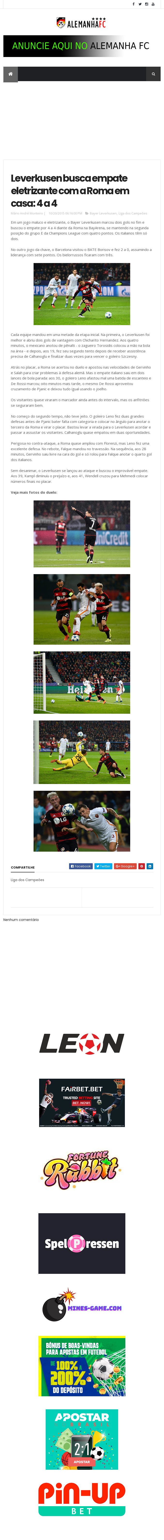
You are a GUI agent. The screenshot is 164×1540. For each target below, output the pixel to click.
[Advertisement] (82, 117)
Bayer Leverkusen (103, 214)
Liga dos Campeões (133, 214)
